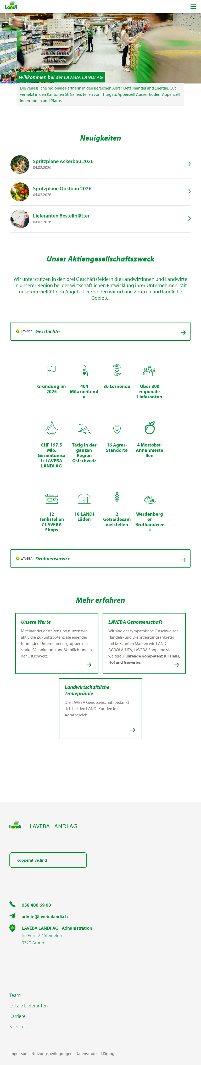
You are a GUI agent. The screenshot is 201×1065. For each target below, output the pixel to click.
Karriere (17, 1016)
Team (15, 995)
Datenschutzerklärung (94, 1053)
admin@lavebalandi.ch (45, 916)
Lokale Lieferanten (28, 1005)
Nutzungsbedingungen (51, 1053)
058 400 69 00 (36, 905)
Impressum (19, 1053)
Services (17, 1026)
